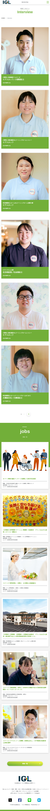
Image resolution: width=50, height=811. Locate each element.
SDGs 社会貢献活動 (26, 789)
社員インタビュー (37, 789)
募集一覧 (18, 791)
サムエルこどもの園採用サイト (25, 793)
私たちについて (6, 789)
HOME (3, 18)
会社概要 (36, 791)
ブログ (13, 791)
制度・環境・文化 (16, 789)
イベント (45, 789)
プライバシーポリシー (27, 791)
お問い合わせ (13, 793)
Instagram (37, 793)
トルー (38, 804)
